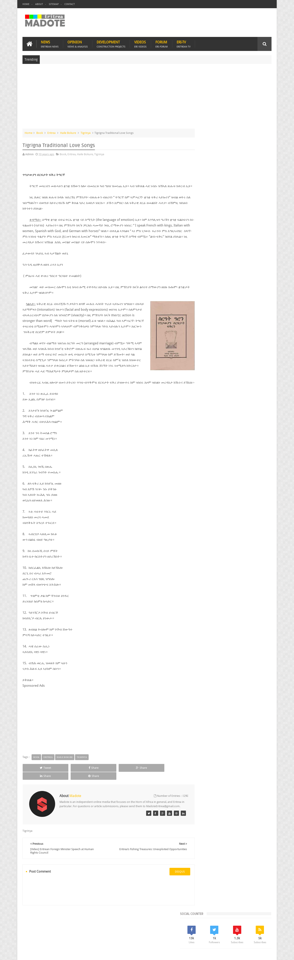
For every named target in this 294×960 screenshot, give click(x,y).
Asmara (203, 344)
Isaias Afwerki (218, 359)
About (39, 4)
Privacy (252, 953)
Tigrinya (86, 132)
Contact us (260, 931)
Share (71, 778)
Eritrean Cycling (255, 344)
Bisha (215, 344)
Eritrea (51, 132)
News (50, 43)
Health (202, 359)
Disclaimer (265, 953)
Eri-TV (183, 43)
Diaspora (67, 931)
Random (259, 315)
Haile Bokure (68, 132)
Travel (86, 931)
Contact (69, 4)
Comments (234, 315)
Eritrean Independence (238, 351)
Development (111, 43)
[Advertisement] (147, 98)
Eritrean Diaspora (209, 351)
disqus (172, 878)
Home (25, 4)
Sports (246, 359)
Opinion (77, 43)
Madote (56, 953)
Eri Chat (160, 931)
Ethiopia (262, 351)
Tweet (38, 778)
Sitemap (54, 4)
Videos (140, 43)
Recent (209, 315)
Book (39, 132)
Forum (161, 43)
